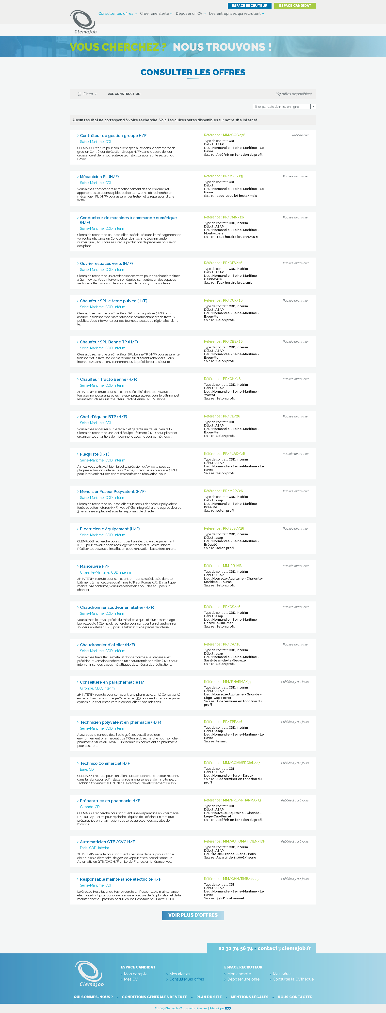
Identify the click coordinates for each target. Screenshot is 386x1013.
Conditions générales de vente (153, 997)
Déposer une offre (243, 979)
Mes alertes (179, 974)
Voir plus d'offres (193, 916)
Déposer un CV (189, 13)
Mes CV (131, 979)
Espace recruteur (245, 6)
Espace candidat (293, 6)
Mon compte (135, 974)
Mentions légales (250, 997)
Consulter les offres (115, 13)
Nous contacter (297, 997)
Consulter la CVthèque (293, 979)
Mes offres (282, 974)
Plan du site (209, 997)
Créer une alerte (154, 13)
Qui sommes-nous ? (91, 997)
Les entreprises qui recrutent (235, 13)
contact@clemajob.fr (284, 948)
